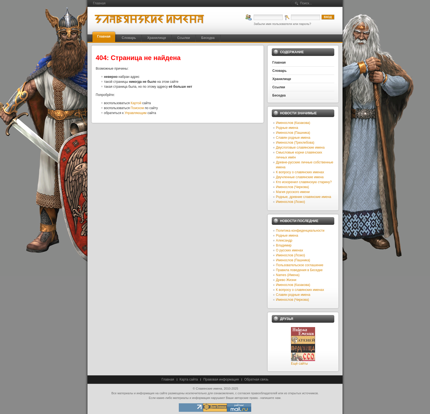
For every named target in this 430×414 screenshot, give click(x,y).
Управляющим (135, 113)
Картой (136, 103)
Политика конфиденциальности (300, 230)
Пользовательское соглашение (299, 265)
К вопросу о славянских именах (300, 172)
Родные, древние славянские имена (303, 197)
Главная (168, 379)
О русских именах (289, 250)
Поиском (137, 108)
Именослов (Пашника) (293, 133)
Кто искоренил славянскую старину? (304, 182)
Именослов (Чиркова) (292, 187)
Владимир (284, 245)
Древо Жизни (286, 280)
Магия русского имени (293, 192)
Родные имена (287, 128)
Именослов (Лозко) (290, 202)
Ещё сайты (299, 363)
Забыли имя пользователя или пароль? (282, 23)
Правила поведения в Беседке (299, 270)
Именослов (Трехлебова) (295, 142)
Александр (284, 240)
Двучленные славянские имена (300, 177)
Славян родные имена (293, 138)
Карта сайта (189, 379)
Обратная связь (256, 379)
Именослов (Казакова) (293, 123)
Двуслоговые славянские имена (300, 147)
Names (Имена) (287, 275)
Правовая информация (221, 379)
